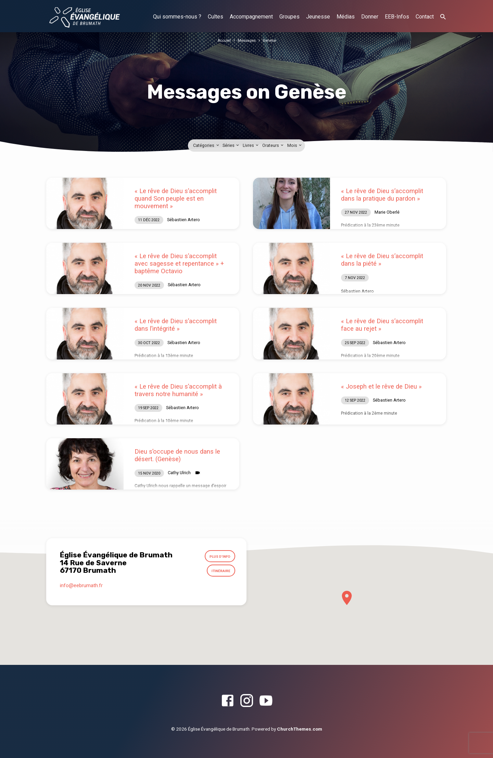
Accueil (222, 40)
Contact (425, 16)
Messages (246, 40)
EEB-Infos (397, 16)
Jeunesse (318, 16)
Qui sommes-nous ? (177, 16)
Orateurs (273, 145)
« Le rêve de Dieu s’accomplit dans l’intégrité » (176, 324)
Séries (231, 145)
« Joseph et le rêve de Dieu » (381, 386)
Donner (369, 16)
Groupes (289, 16)
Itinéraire (219, 573)
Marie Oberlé (387, 212)
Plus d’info (218, 557)
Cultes (215, 16)
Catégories (206, 145)
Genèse (271, 40)
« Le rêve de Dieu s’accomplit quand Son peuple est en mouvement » (176, 198)
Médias (346, 16)
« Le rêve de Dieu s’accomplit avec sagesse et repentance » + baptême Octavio (179, 263)
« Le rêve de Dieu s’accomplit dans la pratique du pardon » (382, 194)
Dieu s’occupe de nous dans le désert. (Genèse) (177, 455)
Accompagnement (251, 16)
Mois (295, 145)
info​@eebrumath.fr (81, 589)
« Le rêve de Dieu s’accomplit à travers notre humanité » (178, 390)
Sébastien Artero (183, 219)
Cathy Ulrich (179, 472)
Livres (251, 145)
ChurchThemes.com (299, 729)
